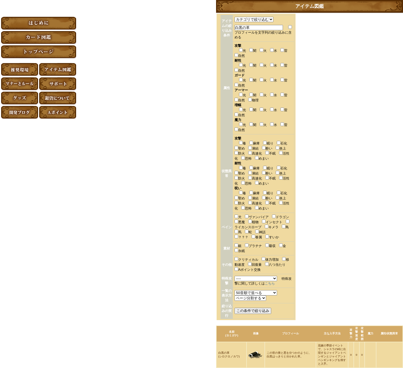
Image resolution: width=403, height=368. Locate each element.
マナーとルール (19, 83)
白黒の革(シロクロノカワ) (229, 354)
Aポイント (57, 112)
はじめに (38, 23)
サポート (57, 83)
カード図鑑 (38, 37)
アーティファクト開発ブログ (19, 112)
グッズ (19, 98)
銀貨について (57, 98)
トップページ (38, 52)
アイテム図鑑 (57, 69)
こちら (270, 283)
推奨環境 (19, 69)
